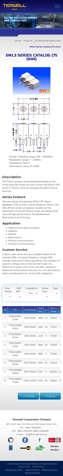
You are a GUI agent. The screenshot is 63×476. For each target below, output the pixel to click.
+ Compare (28, 396)
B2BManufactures (49, 470)
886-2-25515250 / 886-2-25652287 (33, 431)
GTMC (20, 470)
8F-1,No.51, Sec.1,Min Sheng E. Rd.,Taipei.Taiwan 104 (31, 424)
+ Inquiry (50, 396)
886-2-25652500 (33, 427)
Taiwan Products (32, 470)
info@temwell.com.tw (36, 434)
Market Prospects (32, 473)
